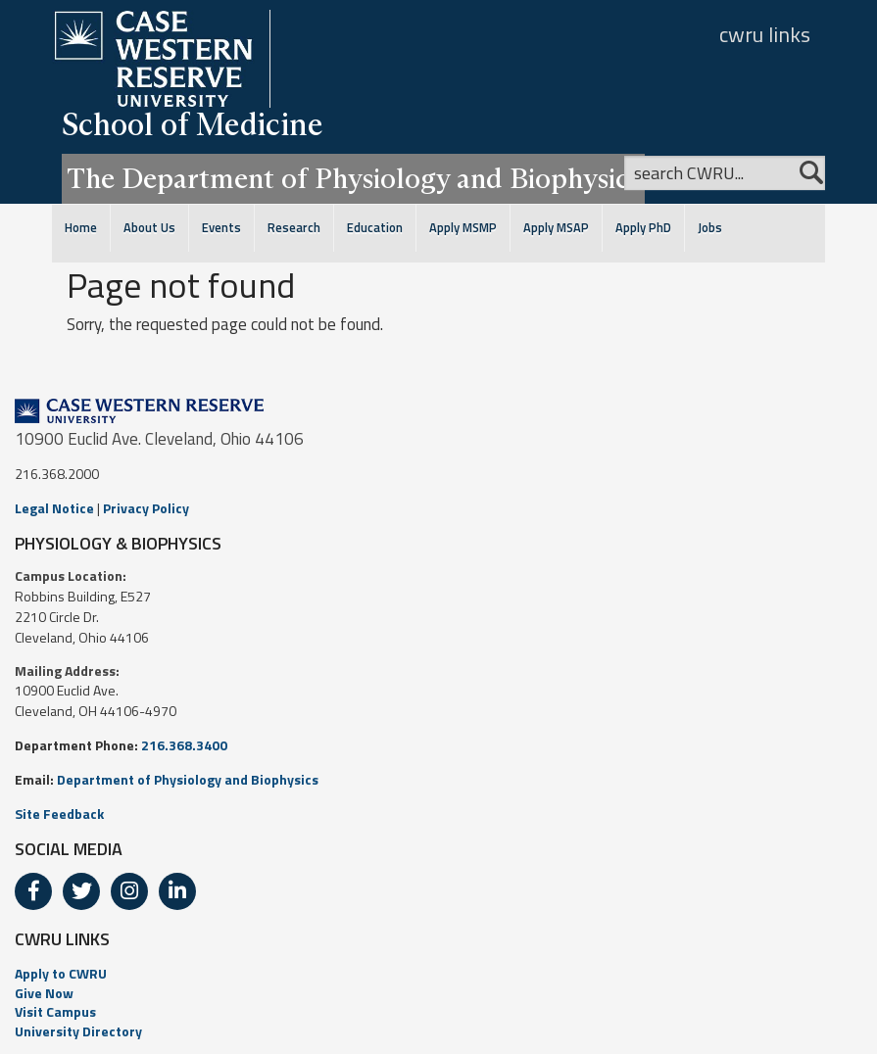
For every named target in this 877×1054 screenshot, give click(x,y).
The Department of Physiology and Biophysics (353, 178)
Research (294, 227)
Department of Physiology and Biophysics (187, 779)
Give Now (44, 992)
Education (375, 227)
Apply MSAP (556, 227)
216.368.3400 (184, 745)
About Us (149, 227)
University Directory (78, 1031)
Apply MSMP (463, 227)
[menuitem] (438, 973)
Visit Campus (55, 1011)
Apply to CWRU (61, 973)
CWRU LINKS (62, 939)
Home (81, 227)
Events (221, 227)
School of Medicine (192, 124)
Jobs (710, 227)
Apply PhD (643, 227)
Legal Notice (54, 508)
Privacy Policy (146, 508)
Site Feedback (59, 813)
